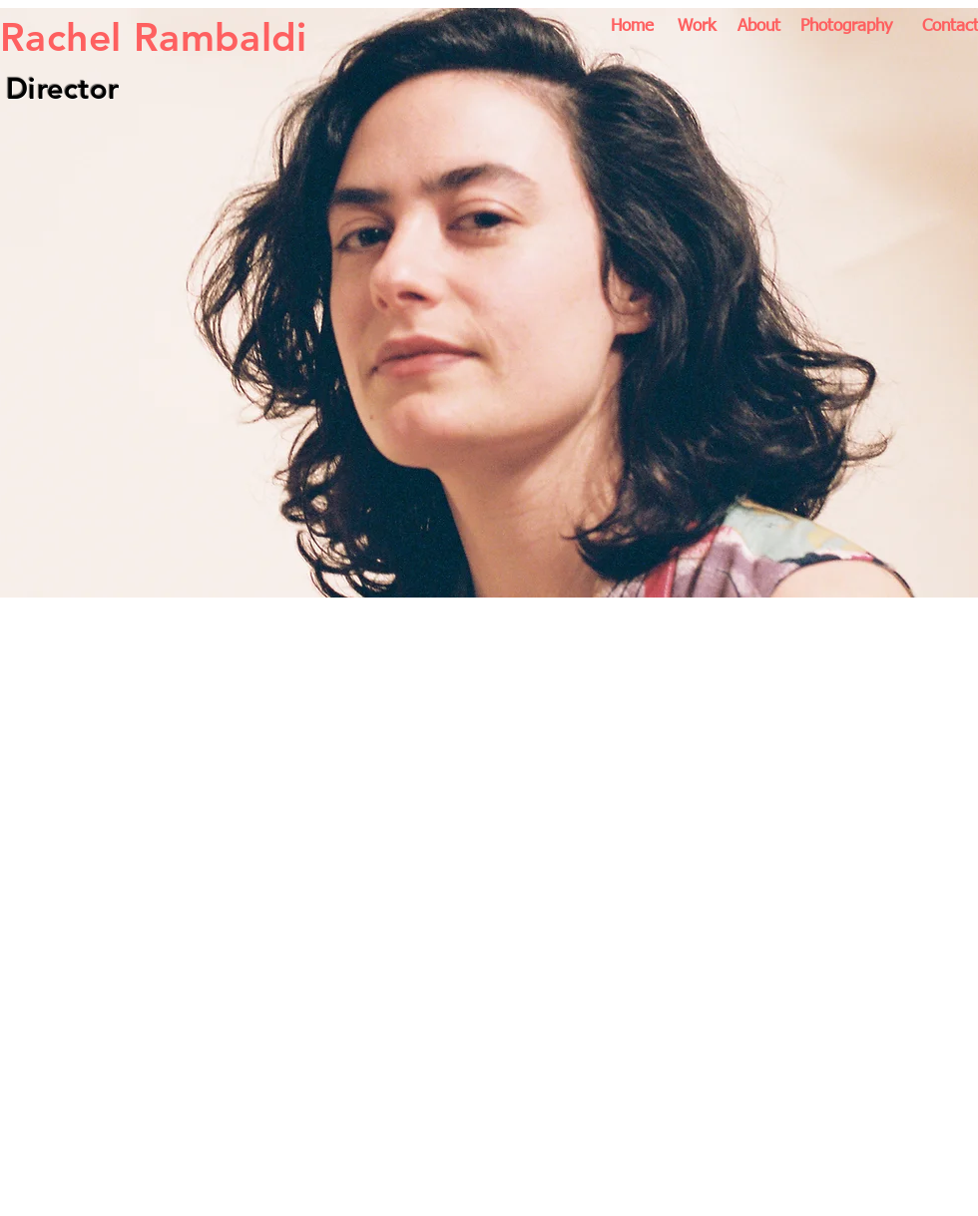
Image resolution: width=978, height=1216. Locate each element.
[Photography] (846, 26)
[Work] (696, 26)
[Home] (632, 26)
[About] (759, 26)
